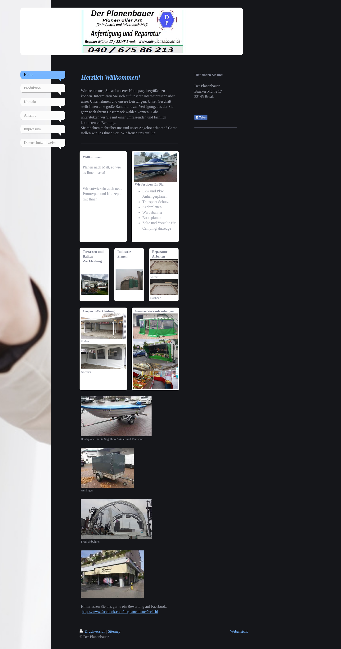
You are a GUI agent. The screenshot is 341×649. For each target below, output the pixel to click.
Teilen (200, 117)
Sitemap (114, 631)
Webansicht (239, 631)
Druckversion (93, 631)
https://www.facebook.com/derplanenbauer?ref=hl (120, 612)
